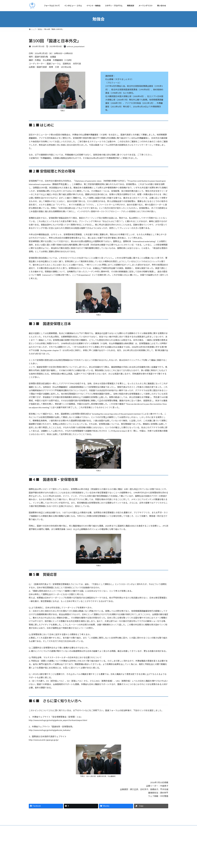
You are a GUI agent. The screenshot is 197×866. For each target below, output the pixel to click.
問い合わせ (138, 856)
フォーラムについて (38, 856)
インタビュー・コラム (57, 856)
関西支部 (109, 856)
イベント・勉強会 (76, 856)
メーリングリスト (123, 856)
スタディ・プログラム (94, 856)
